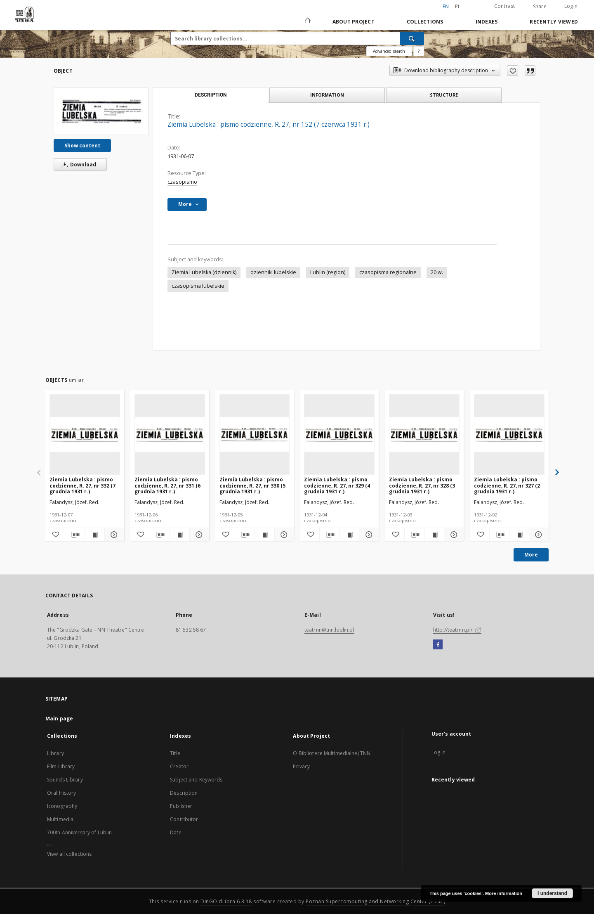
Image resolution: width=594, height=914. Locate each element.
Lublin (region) (327, 272)
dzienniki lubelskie (273, 272)
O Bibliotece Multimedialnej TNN (331, 753)
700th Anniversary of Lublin (79, 832)
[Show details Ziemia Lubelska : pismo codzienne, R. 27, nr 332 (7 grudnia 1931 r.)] (113, 534)
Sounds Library (65, 779)
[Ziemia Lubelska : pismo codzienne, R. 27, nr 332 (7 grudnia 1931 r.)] (85, 434)
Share (540, 6)
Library (55, 753)
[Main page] (307, 21)
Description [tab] (210, 95)
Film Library (61, 766)
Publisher (181, 806)
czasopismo (182, 181)
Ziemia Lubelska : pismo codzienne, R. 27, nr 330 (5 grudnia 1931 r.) (252, 485)
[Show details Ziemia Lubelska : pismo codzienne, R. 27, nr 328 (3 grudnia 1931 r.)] (452, 534)
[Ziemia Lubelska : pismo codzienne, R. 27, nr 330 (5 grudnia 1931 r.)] (255, 434)
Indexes (487, 21)
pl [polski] (458, 6)
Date (175, 832)
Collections (425, 21)
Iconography (62, 806)
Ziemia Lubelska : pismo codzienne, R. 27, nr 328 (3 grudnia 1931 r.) (422, 485)
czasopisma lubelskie (198, 285)
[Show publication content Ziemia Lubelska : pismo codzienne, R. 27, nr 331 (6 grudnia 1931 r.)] (179, 534)
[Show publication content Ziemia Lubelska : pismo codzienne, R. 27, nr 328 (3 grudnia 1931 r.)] (434, 534)
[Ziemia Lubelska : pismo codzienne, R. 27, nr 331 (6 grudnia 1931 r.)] (170, 434)
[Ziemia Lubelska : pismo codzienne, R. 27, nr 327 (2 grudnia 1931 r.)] (509, 434)
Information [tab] (327, 95)
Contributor (184, 819)
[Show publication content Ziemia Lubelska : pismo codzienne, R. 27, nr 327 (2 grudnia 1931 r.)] (519, 534)
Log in (438, 752)
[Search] (412, 38)
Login (571, 5)
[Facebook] (438, 645)
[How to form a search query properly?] (418, 51)
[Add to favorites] (512, 70)
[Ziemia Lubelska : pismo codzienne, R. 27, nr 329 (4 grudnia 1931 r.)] (339, 434)
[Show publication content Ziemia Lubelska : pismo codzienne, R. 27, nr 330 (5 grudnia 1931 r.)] (264, 534)
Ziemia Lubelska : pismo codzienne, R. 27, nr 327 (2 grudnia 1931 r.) (507, 485)
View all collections (69, 853)
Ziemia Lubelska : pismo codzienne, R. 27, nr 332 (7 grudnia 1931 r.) (83, 485)
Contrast (504, 5)
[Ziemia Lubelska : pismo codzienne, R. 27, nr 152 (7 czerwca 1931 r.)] (101, 111)
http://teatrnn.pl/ (457, 629)
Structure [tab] (444, 95)
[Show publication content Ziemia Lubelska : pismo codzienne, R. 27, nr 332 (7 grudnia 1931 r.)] (94, 534)
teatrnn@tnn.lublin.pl (329, 629)
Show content (82, 145)
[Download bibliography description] (75, 534)
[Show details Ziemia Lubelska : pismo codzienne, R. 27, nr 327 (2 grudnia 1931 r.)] (537, 534)
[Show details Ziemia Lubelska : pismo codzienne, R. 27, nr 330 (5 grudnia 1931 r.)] (283, 534)
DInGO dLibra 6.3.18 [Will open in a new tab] (226, 901)
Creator (179, 766)
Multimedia (60, 819)
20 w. (437, 272)
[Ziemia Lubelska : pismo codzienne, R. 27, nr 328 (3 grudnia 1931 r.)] (424, 434)
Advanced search (389, 51)
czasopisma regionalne (388, 272)
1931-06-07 (180, 156)
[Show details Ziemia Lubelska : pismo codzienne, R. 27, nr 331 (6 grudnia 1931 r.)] (198, 534)
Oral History (61, 792)
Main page (59, 718)
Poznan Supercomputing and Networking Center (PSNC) (375, 901)
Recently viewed (554, 21)
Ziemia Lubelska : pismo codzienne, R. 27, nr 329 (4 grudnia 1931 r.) (337, 485)
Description (184, 792)
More (531, 554)
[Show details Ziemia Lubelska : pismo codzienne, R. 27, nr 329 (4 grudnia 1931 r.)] (367, 534)
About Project (353, 21)
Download (77, 164)
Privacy (301, 766)
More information (503, 893)
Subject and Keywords (196, 779)
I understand (552, 893)
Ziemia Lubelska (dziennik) (204, 272)
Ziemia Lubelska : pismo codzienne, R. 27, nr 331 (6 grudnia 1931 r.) (167, 485)
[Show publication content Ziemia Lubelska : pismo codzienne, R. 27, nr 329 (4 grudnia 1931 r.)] (349, 534)
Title (175, 753)
